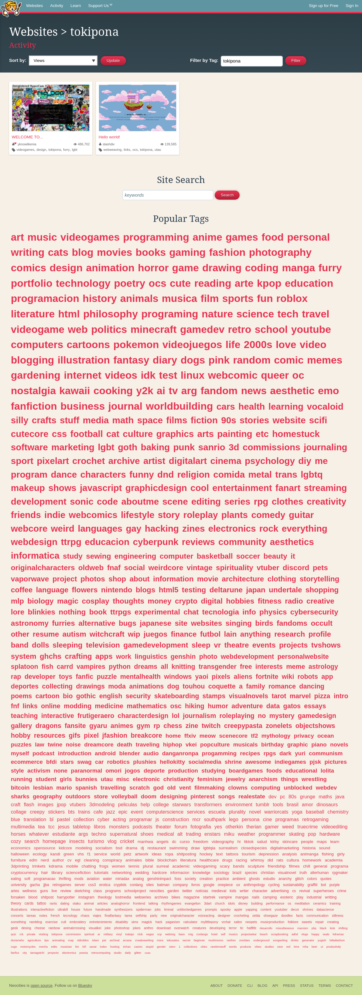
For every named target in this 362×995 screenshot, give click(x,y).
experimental (157, 612)
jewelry (235, 779)
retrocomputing (101, 952)
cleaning (91, 860)
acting (119, 819)
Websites (34, 5)
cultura (293, 860)
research (289, 634)
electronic (146, 779)
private (31, 934)
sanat (93, 946)
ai (161, 390)
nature (217, 314)
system (23, 656)
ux (238, 885)
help (145, 804)
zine (192, 725)
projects (293, 645)
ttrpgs (120, 612)
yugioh (322, 940)
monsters (119, 826)
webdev (326, 787)
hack (158, 922)
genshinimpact (159, 879)
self (223, 934)
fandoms (292, 623)
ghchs (51, 656)
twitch (211, 725)
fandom (219, 390)
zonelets (279, 725)
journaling (325, 447)
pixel (91, 735)
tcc (51, 826)
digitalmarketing (284, 848)
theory (16, 903)
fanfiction (34, 406)
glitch (299, 879)
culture (138, 434)
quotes (325, 879)
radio (294, 601)
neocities (156, 891)
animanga (309, 854)
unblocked (298, 787)
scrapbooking (279, 934)
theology (105, 897)
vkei (191, 744)
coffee (22, 590)
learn (334, 841)
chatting (88, 866)
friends (26, 515)
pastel (63, 819)
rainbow (54, 928)
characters (103, 474)
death (124, 744)
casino (138, 946)
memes (324, 360)
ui (322, 946)
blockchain (167, 860)
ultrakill (63, 909)
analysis (289, 854)
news (254, 390)
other (20, 634)
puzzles (21, 744)
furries (63, 623)
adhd (295, 934)
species (251, 873)
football (86, 434)
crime (342, 891)
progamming (219, 753)
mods (79, 879)
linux (193, 375)
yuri (300, 753)
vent (185, 787)
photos (92, 579)
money (159, 601)
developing (217, 928)
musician (66, 946)
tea (41, 826)
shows (62, 488)
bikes (176, 897)
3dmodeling (102, 804)
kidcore (65, 848)
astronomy (30, 623)
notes (43, 915)
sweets (307, 922)
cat (112, 434)
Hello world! (109, 137)
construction (175, 819)
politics (109, 329)
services (196, 811)
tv (173, 390)
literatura (188, 860)
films (176, 420)
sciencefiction (78, 872)
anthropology (254, 885)
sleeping (68, 645)
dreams (145, 666)
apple (238, 909)
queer (275, 375)
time (296, 946)
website (289, 420)
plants (234, 515)
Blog (263, 985)
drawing (221, 267)
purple (335, 885)
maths (325, 796)
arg (189, 390)
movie (207, 579)
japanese (155, 623)
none (60, 770)
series (237, 501)
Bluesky (85, 985)
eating (16, 879)
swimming (178, 848)
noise (73, 744)
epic (123, 811)
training (335, 903)
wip (134, 634)
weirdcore (166, 567)
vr (217, 645)
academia (334, 860)
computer (176, 556)
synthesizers (123, 909)
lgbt (74, 149)
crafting (78, 656)
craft (15, 804)
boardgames (246, 770)
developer (40, 676)
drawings (90, 686)
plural (148, 866)
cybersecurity (314, 612)
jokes (136, 928)
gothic (86, 696)
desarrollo (266, 928)
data (273, 706)
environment (238, 804)
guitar (301, 515)
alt (180, 834)
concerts (17, 915)
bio (68, 696)
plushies (144, 762)
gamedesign (317, 715)
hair (44, 872)
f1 (88, 854)
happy (315, 934)
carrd (65, 666)
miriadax (122, 879)
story (169, 515)
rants (53, 903)
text (219, 854)
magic (67, 601)
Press (289, 985)
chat (191, 612)
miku (229, 834)
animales (133, 860)
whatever (39, 834)
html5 (169, 590)
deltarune (226, 590)
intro (341, 696)
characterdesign (143, 715)
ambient (238, 879)
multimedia (23, 826)
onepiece (225, 885)
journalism (199, 715)
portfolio (32, 283)
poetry (129, 283)
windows (178, 676)
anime (207, 237)
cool (199, 488)
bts (71, 811)
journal (125, 406)
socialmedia (204, 762)
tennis (133, 866)
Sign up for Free (323, 5)
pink (219, 360)
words (233, 946)
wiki (288, 676)
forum (181, 826)
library (57, 872)
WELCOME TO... (27, 137)
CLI (250, 985)
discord (296, 567)
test (168, 375)
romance (282, 686)
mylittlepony (209, 922)
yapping (251, 909)
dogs (193, 360)
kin (77, 946)
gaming (187, 252)
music (42, 237)
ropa (169, 854)
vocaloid (325, 406)
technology (83, 283)
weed (288, 826)
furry (66, 149)
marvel (300, 696)
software (29, 447)
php (314, 928)
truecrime (307, 826)
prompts (211, 909)
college (161, 804)
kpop (269, 283)
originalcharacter (182, 915)
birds (264, 623)
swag (84, 762)
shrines (307, 909)
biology (40, 601)
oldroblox (83, 940)
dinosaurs (327, 804)
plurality (237, 811)
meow (208, 736)
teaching (24, 715)
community (242, 542)
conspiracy (112, 860)
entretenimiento (100, 922)
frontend (139, 903)
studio (117, 952)
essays (315, 706)
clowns (238, 787)
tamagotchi (37, 952)
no (262, 715)
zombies (244, 940)
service (100, 854)
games (242, 237)
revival (304, 891)
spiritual (89, 934)
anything (255, 634)
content (266, 909)
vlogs (304, 934)
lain (230, 634)
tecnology (70, 915)
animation (110, 267)
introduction (74, 753)
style (17, 770)
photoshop (121, 928)
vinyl (119, 934)
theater (163, 826)
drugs (227, 860)
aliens (243, 676)
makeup (28, 488)
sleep (201, 645)
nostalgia (33, 390)
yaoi (201, 676)
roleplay (200, 515)
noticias (202, 891)
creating (333, 922)
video (313, 344)
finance (183, 634)
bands (238, 866)
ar (98, 934)
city (24, 952)
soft (27, 879)
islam (95, 940)
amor (307, 804)
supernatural (123, 834)
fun (265, 298)
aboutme (140, 501)
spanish (86, 787)
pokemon (136, 344)
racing (241, 860)
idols (231, 903)
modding (77, 706)
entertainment (242, 488)
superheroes (323, 891)
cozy (16, 841)
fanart (287, 488)
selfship (141, 915)
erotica (104, 885)
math (123, 420)
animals (139, 298)
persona (251, 819)
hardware (329, 834)
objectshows (315, 725)
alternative (96, 623)
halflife (251, 928)
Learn (75, 5)
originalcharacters (43, 567)
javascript (101, 488)
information (173, 579)
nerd (45, 860)
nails (255, 897)
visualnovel (287, 873)
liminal (169, 909)
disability (121, 922)
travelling (113, 787)
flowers (85, 590)
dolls (40, 645)
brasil (293, 804)
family (255, 686)
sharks (20, 796)
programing (169, 314)
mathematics (147, 706)
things (289, 779)
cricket (127, 841)
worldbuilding (179, 406)
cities (204, 946)
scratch (139, 787)
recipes (250, 753)
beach (264, 934)
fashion (227, 252)
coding (262, 267)
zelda (256, 915)
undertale (285, 590)
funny (141, 474)
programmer (272, 834)
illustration (83, 360)
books (151, 252)
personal (308, 237)
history (100, 298)
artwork (141, 854)
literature (33, 314)
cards (29, 903)
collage (18, 811)
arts (205, 434)
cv (69, 860)
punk (184, 447)
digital (212, 601)
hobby (21, 735)
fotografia (200, 826)
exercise (52, 922)
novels (339, 744)
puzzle (107, 676)
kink (332, 928)
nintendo (116, 590)
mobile (72, 866)
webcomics (93, 515)
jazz (110, 811)
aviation (93, 879)
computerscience (164, 811)
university (18, 885)
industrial (314, 897)
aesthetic (292, 390)
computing (265, 787)
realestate (251, 796)
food (272, 237)
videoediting (334, 826)
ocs (135, 149)
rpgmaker (340, 873)
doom (148, 796)
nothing (72, 612)
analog (138, 879)
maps (322, 841)
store (101, 796)
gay (133, 528)
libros (100, 826)
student (46, 779)
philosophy (110, 314)
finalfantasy (113, 915)
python (120, 666)
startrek (209, 897)
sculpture (256, 866)
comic (289, 360)
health (251, 406)
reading (212, 283)
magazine (192, 897)
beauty (275, 556)
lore (18, 612)
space (150, 420)
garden (173, 891)
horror (153, 267)
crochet (88, 461)
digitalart (188, 461)
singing (239, 623)
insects (76, 841)
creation (206, 879)
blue (15, 819)
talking (153, 903)
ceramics (319, 903)
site (181, 623)
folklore (293, 922)
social (134, 567)
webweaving (112, 149)
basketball (215, 556)
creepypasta (243, 725)
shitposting (186, 854)
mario (64, 787)
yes (218, 826)
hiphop (172, 744)
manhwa (145, 841)
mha (305, 946)
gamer (272, 826)
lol (175, 715)
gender (161, 946)
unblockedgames (189, 909)
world (115, 854)
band (20, 645)
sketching (82, 891)
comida (229, 474)
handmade (103, 909)
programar (140, 819)
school (271, 329)
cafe (98, 811)
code (107, 501)
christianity (178, 779)
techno (98, 834)
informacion (179, 873)
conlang (136, 885)
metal (260, 474)
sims (134, 922)
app (327, 676)
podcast (43, 753)
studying (213, 770)
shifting (342, 928)
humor (218, 706)
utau (158, 149)
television (103, 645)
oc (298, 375)
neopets (251, 922)
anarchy (285, 879)
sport (22, 461)
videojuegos (192, 344)
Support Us (100, 5)
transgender (218, 666)
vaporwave (30, 579)
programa (339, 866)
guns (44, 891)
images (45, 804)
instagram (86, 897)
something (18, 922)
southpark (215, 819)
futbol (210, 634)
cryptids (120, 885)
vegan (150, 934)
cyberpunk (155, 542)
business (82, 406)
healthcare (209, 860)
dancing (311, 686)
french (55, 915)
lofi (84, 946)
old (171, 787)
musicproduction (273, 922)
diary (165, 360)
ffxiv (190, 736)
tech (288, 314)
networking (121, 872)
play (299, 897)
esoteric (286, 897)
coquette (222, 686)
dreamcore (99, 744)
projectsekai (248, 934)
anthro (148, 928)
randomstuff (218, 946)
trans (286, 474)
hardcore (159, 873)
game (185, 267)
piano (318, 744)
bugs (127, 623)
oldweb (91, 567)
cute (180, 283)
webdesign (34, 542)
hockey (206, 854)
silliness (337, 915)
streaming (325, 488)
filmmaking (209, 787)
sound (324, 848)
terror (233, 928)
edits (54, 946)
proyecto (53, 952)
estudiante (64, 834)
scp (159, 934)
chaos (85, 915)
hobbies (240, 601)
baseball (315, 811)
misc (122, 779)
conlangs (202, 934)
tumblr (262, 804)
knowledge (201, 873)
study (73, 556)
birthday (272, 744)
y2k (144, 390)
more (160, 940)
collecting (57, 686)
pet (104, 940)
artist (154, 461)
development (39, 501)
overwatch (181, 928)
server (80, 885)
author (58, 860)
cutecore (30, 434)
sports (238, 298)
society (190, 879)
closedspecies (254, 848)
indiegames (290, 762)
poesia (84, 952)
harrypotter (66, 897)
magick (147, 922)
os (289, 903)
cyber (103, 819)
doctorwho (17, 940)
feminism (210, 779)
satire (238, 922)
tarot (279, 696)
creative (320, 601)
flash (29, 804)
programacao (45, 879)
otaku (76, 903)
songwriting (280, 940)
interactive (57, 715)
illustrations (19, 909)
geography (47, 796)
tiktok (249, 841)
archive (124, 461)
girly (341, 854)
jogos (132, 770)
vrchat (226, 922)
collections (190, 946)
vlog (112, 841)
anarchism (263, 779)
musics (233, 934)
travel (315, 314)
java (340, 796)
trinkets (39, 866)
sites (150, 885)
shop (117, 579)
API (275, 985)
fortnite (267, 676)
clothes (287, 501)
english (110, 696)
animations (146, 686)
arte (244, 283)
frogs (103, 866)
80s (292, 796)
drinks (295, 940)
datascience (325, 909)
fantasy (131, 360)
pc (282, 796)
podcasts (142, 826)
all (164, 666)
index (103, 946)
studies (269, 946)
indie (54, 515)
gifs (74, 735)
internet (82, 375)
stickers (56, 811)
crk (21, 934)
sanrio (211, 447)
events (264, 645)
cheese (40, 928)
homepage (54, 841)
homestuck (296, 434)
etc (262, 434)
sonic (82, 501)
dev (272, 796)
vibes (257, 946)
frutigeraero (95, 715)
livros (195, 885)
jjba (46, 885)
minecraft (154, 329)
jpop (61, 804)
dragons (48, 725)
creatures (199, 928)
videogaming (205, 866)
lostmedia (123, 897)
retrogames (62, 885)
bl (52, 819)
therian (253, 826)
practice (222, 879)
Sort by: (17, 60)
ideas (157, 854)
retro (239, 329)
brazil (237, 873)
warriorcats (276, 811)
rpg (261, 501)
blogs (145, 590)
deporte (154, 770)
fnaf (114, 567)
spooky (225, 909)
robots (308, 676)
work (123, 656)
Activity (56, 5)
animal (89, 903)
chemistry (338, 811)
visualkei (95, 928)
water (107, 879)
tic (242, 928)
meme (295, 666)
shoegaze (271, 915)
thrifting (65, 879)
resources (49, 735)
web (78, 329)
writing (28, 252)
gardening (35, 375)
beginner (199, 940)
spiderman (143, 909)
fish (47, 666)
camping (270, 897)
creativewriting (144, 940)
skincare (290, 841)
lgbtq (312, 474)
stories (254, 420)
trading (193, 834)
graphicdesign (156, 488)
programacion (45, 298)
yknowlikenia (24, 144)
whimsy (257, 860)
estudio (269, 879)
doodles (287, 915)
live (54, 891)
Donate (234, 985)
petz (127, 854)
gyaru (98, 725)
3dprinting (20, 866)
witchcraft (107, 634)
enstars (212, 834)
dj (142, 848)
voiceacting (206, 915)
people (307, 841)
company (180, 885)
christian (267, 873)
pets (320, 567)
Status (307, 985)
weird (62, 528)
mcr (196, 819)
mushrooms (215, 940)
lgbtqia (209, 848)
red (288, 946)
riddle (148, 953)
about (139, 579)
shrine (233, 762)
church (220, 903)
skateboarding (176, 696)
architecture (243, 579)
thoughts (128, 601)
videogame (37, 329)
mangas (241, 897)
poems (21, 696)
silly (20, 420)
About (216, 985)
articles (102, 903)
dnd (165, 474)
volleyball (124, 796)
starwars (181, 804)
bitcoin (20, 787)
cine (267, 819)
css (59, 434)
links (127, 149)
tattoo (41, 903)
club (139, 934)
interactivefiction (42, 909)
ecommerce (27, 762)
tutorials (101, 872)
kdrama (56, 866)
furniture (18, 860)
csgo (14, 946)
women (118, 866)
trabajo (129, 934)
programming (156, 237)
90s (228, 420)
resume (46, 634)
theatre (236, 645)
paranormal (86, 770)
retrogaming (315, 819)
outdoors (78, 796)
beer (314, 946)
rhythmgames (171, 903)
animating (58, 940)
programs (113, 891)
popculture (215, 744)
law (39, 744)
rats (279, 860)
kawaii (74, 390)
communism (326, 753)
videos (121, 375)
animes (122, 725)
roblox (292, 298)
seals (326, 934)
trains (84, 811)
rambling (35, 922)
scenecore (233, 736)
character (260, 891)
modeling (83, 848)
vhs (80, 854)
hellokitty (172, 762)
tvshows (326, 645)
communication (317, 915)
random (252, 360)
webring (170, 934)
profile (320, 634)
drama (131, 848)
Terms (325, 985)
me (321, 461)
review (65, 891)
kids (233, 891)
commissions (271, 447)
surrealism (228, 848)
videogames (25, 149)
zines (193, 528)
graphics (175, 434)
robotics (118, 762)
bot (323, 885)
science (255, 314)
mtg (190, 934)
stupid (149, 946)
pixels (221, 676)
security (138, 696)
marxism (302, 928)
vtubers (78, 804)
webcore (29, 528)
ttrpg (71, 542)
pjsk (315, 762)
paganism (173, 922)
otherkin (234, 826)
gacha (35, 885)
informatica (35, 555)
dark (285, 753)
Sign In (352, 5)
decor (295, 909)
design (41, 149)
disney (243, 903)
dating (64, 903)
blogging (32, 360)
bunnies (86, 779)
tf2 (254, 736)
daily (128, 952)
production (183, 770)
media (96, 420)
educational (301, 770)
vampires (91, 666)
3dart (208, 903)
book (98, 612)
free (246, 666)
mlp (17, 601)
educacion (107, 542)
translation (35, 819)
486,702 (81, 144)
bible (149, 860)
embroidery (78, 922)
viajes (97, 915)
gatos (292, 706)
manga (298, 267)
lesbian (43, 787)
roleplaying (237, 715)
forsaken (18, 897)
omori (113, 770)
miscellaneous (285, 928)
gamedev (202, 329)
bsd (119, 848)
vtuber (268, 567)
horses (18, 834)
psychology (270, 461)
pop (312, 834)
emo (328, 390)
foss (177, 879)
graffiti (313, 885)
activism (38, 770)
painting (234, 434)
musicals (245, 744)
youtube (311, 329)
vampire (225, 897)
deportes (25, 686)
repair (319, 922)
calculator (190, 922)
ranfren (231, 940)
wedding (142, 873)
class (98, 891)
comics (28, 267)
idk (148, 375)
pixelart (53, 461)
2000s (258, 344)
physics (273, 612)
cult (63, 922)
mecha (43, 946)
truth (303, 873)
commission (73, 934)
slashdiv (107, 144)
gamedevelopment (155, 645)
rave (280, 946)
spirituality (234, 567)
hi (239, 841)
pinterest (202, 796)
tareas (31, 915)
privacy (304, 736)
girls (66, 779)
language (52, 590)
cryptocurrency (24, 872)
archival (115, 940)
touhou (194, 686)
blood (33, 897)
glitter (137, 952)
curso (185, 841)
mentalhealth (140, 676)
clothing (282, 579)
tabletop (81, 826)
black (323, 928)
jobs (158, 909)
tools (278, 804)
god (158, 787)
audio (151, 753)
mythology (276, 736)
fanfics (15, 952)
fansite (75, 725)
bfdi (51, 762)
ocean (325, 736)
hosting (114, 946)
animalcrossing (74, 928)
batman (163, 885)
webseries (143, 897)
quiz (13, 934)
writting (330, 897)
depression (269, 854)
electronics (232, 528)
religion (193, 474)
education (309, 283)
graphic (297, 744)
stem (172, 946)
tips (46, 940)
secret (186, 940)
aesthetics (292, 542)
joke (108, 928)
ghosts (254, 879)
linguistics (151, 656)
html (69, 314)
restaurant (156, 848)
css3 (92, 885)
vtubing (43, 934)
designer (224, 915)
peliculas (127, 804)
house (75, 909)
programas (287, 819)
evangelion (192, 903)
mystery (282, 715)
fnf (15, 706)
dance (64, 474)
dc (174, 841)
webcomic (233, 375)
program (29, 474)
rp (156, 725)
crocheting (241, 915)
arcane (127, 940)
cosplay (95, 601)
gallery (21, 725)
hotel (214, 934)
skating (296, 834)
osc (176, 706)
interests (269, 666)
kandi (55, 854)
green (68, 854)
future (88, 909)
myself (20, 753)
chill (306, 866)
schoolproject (135, 891)
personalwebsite (303, 656)
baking (155, 447)
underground (261, 940)
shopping (322, 590)
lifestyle (138, 515)
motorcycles (28, 946)
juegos (155, 634)
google (208, 885)
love (286, 344)
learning (285, 406)
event (137, 811)
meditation (302, 903)
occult (322, 623)
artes (15, 891)
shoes (146, 834)
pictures (335, 762)
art (17, 237)
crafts (44, 420)
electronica (69, 952)
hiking (194, 706)
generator (308, 940)
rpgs (270, 753)
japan (255, 590)
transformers (208, 804)
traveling (148, 744)
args (83, 834)
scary (225, 866)
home (173, 736)
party (153, 915)
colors (312, 879)
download (164, 928)
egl (77, 860)
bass (182, 934)
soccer (248, 556)
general (320, 866)
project (65, 579)
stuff (69, 420)
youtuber (281, 909)
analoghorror (120, 903)
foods (274, 770)
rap (16, 676)
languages (100, 528)
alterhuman (319, 873)
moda (117, 686)
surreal (162, 866)
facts (299, 915)
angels (162, 841)
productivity (333, 946)
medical (165, 834)
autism (74, 634)
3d (234, 447)
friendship (277, 866)
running (21, 779)
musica (179, 298)
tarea (128, 915)
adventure (247, 706)
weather (246, 834)
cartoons (88, 344)
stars (67, 762)
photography (280, 252)
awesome (258, 762)
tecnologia (220, 612)
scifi (318, 420)
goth (127, 447)
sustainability (293, 885)
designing (173, 796)
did (270, 860)
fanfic (85, 676)
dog (173, 686)
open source (42, 985)
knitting (183, 666)
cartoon (48, 696)
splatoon (24, 666)
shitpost (47, 897)
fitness (270, 601)
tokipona (55, 149)
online (50, 706)
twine (55, 744)
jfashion (114, 735)
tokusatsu (173, 940)
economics (21, 848)
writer (244, 891)
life (233, 344)
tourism (248, 854)
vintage (200, 567)
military (108, 934)
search (31, 841)
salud (262, 841)
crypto (186, 601)
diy (304, 461)
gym (143, 725)
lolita (327, 770)
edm (33, 860)
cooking (113, 390)
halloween (20, 854)
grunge (307, 796)
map (70, 940)
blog (82, 252)
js (157, 819)
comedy (268, 515)
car (99, 762)
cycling (273, 885)
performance (275, 903)
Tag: (204, 60)
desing (26, 928)
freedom (200, 841)
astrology (323, 666)
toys (65, 676)
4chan (127, 946)
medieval (219, 891)
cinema (225, 461)
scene (175, 501)
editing (206, 501)
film (209, 298)
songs (226, 796)
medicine (109, 706)
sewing (98, 556)
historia (309, 848)
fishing (328, 854)
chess (172, 725)
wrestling (314, 779)
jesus (64, 826)
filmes (294, 866)
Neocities (17, 985)
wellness (29, 891)
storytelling (319, 579)
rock (268, 528)
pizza (322, 696)
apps (104, 656)
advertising (280, 891)
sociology (221, 873)
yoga (297, 811)
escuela (216, 811)
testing (194, 590)
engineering (135, 556)
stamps (214, 696)
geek (14, 928)
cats (58, 252)
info (249, 612)
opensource (45, 848)
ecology (40, 854)
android (105, 753)
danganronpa (180, 753)
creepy (37, 811)
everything (304, 528)
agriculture (34, 940)
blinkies (41, 612)
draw (195, 848)
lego (233, 819)
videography (223, 841)
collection (83, 819)
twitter (187, 891)
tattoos (232, 854)
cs (294, 891)
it (293, 556)
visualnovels (248, 696)
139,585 (168, 144)
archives (161, 897)
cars (226, 406)
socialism (103, 848)
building (256, 903)
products (245, 946)
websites (206, 623)
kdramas (338, 934)
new (164, 915)
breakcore (146, 735)
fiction (204, 420)
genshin (183, 656)
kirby (274, 841)
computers (37, 344)
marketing (72, 447)
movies (114, 252)
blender (129, 753)
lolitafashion (337, 940)
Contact (344, 985)
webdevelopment (247, 656)
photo (208, 656)
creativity (326, 501)
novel (255, 811)
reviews (198, 542)
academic (181, 866)
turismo (96, 841)
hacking (162, 528)
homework (311, 860)
